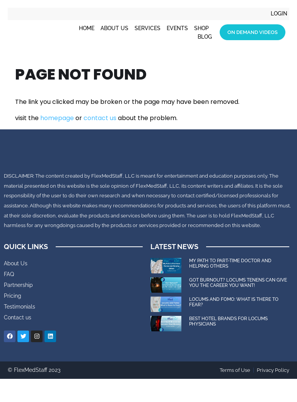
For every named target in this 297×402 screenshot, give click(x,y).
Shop (201, 28)
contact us (100, 118)
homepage (57, 118)
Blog (205, 37)
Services (147, 28)
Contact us (17, 340)
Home (86, 28)
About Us (114, 28)
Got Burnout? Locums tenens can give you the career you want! (238, 305)
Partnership (18, 308)
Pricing (12, 318)
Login (279, 14)
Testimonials (19, 329)
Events (177, 28)
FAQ (9, 297)
